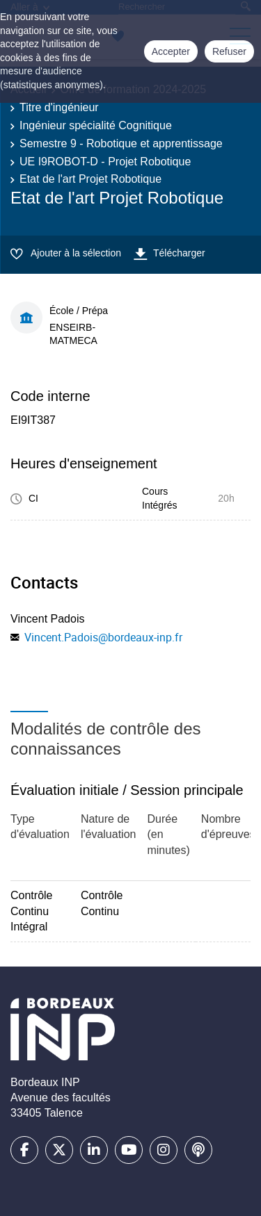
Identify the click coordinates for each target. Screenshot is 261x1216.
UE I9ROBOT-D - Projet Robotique (105, 161)
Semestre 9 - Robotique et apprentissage (121, 143)
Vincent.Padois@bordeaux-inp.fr (103, 637)
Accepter (171, 51)
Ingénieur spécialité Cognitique (95, 125)
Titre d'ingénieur (59, 107)
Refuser (229, 51)
